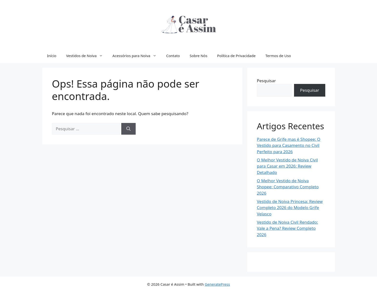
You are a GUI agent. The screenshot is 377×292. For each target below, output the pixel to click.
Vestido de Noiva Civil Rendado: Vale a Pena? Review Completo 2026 (287, 228)
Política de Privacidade (236, 55)
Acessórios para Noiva (136, 55)
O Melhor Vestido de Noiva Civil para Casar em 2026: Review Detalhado (287, 166)
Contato (173, 55)
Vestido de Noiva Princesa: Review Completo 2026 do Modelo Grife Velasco (290, 208)
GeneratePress (217, 284)
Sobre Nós (198, 55)
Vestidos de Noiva (87, 55)
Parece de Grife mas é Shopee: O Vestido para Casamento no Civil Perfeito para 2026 (288, 145)
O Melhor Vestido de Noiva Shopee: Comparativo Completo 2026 (288, 187)
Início (51, 55)
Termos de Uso (278, 55)
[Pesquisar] (128, 129)
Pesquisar (266, 80)
